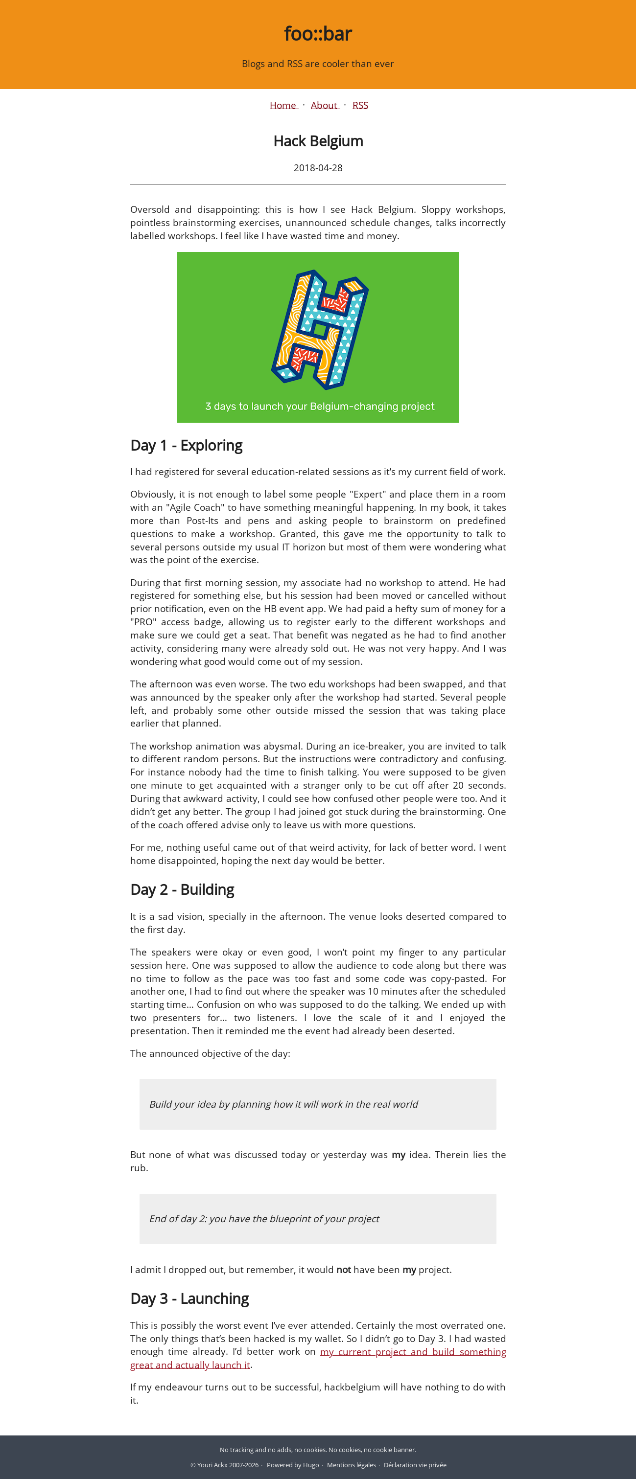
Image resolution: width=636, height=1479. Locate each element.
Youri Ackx (212, 1464)
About (325, 104)
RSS (360, 104)
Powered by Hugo (293, 1464)
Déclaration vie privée (415, 1464)
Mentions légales (351, 1464)
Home (284, 104)
